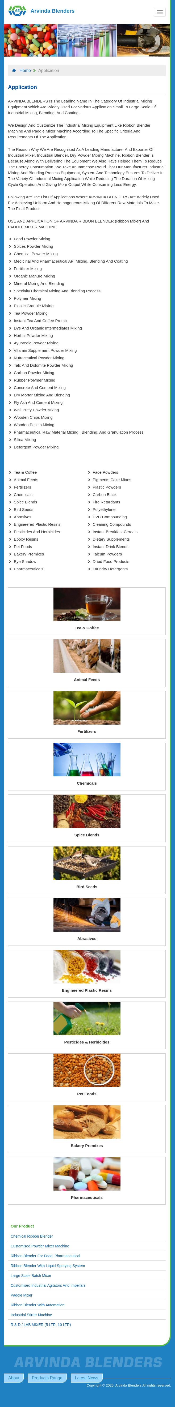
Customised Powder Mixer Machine (40, 1246)
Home (21, 70)
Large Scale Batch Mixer (31, 1275)
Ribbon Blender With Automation (37, 1305)
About (13, 1378)
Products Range (47, 1378)
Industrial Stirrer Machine (31, 1315)
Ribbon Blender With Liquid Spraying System (48, 1266)
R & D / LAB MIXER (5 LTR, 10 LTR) (41, 1325)
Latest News (86, 1378)
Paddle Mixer (21, 1295)
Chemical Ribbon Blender (32, 1236)
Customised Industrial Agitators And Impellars (48, 1285)
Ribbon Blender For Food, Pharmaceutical (45, 1256)
